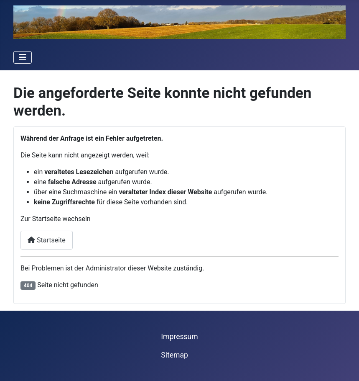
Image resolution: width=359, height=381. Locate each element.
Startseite (47, 240)
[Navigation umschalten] (22, 57)
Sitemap (174, 355)
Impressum (179, 336)
